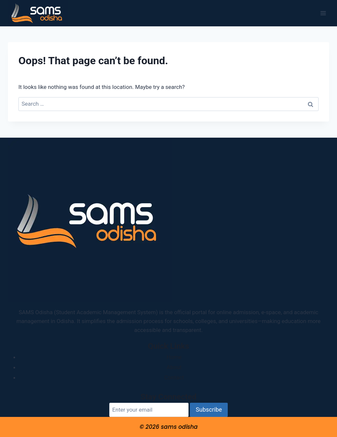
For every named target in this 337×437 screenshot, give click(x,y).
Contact (174, 377)
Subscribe (209, 409)
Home (174, 357)
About (174, 367)
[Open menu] (323, 13)
